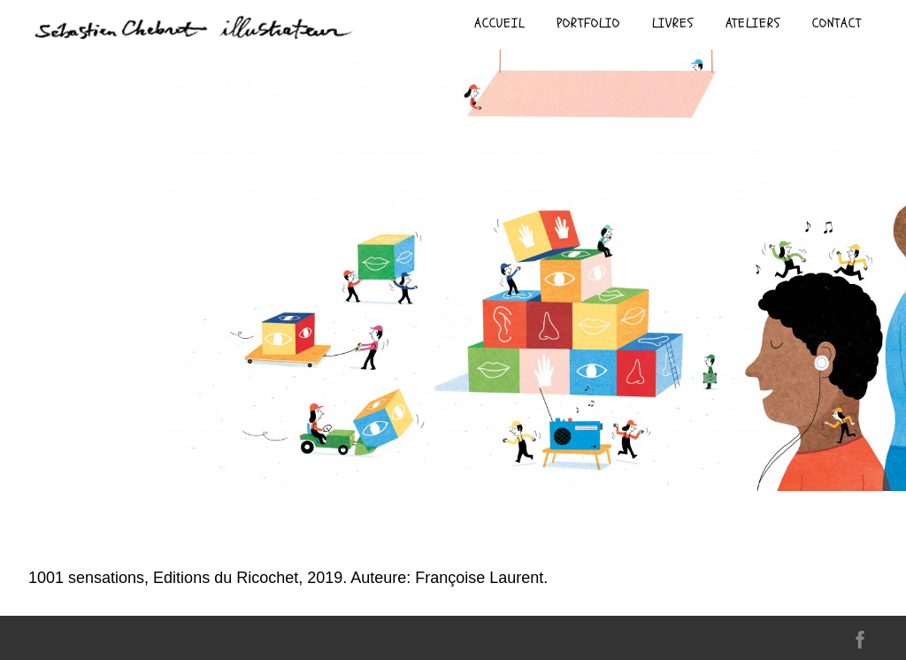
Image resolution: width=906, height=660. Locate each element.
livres (673, 23)
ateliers (753, 23)
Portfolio (588, 23)
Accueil (499, 23)
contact (837, 23)
